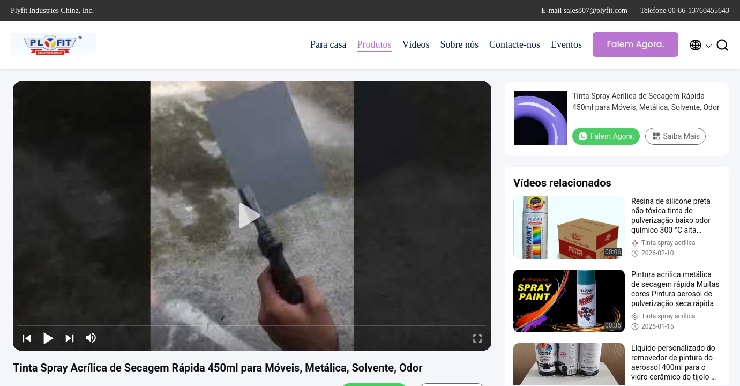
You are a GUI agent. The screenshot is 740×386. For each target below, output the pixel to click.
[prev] (27, 338)
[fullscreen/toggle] (477, 338)
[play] (252, 216)
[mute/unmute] (91, 338)
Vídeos (416, 44)
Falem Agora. (635, 44)
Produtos (374, 44)
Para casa (328, 44)
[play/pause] (48, 338)
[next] (69, 338)
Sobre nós (459, 44)
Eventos (566, 44)
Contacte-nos (514, 44)
